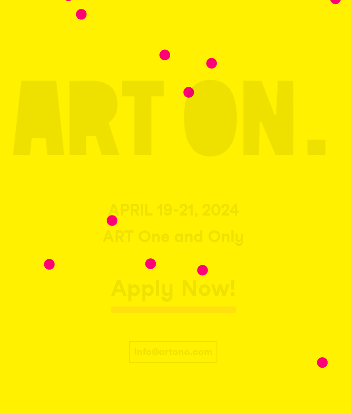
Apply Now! (173, 288)
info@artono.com (173, 351)
